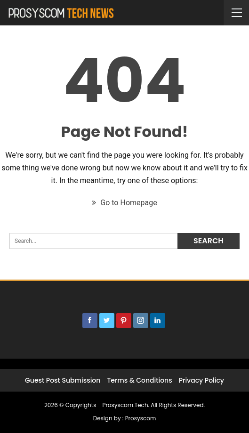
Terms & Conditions (139, 380)
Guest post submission (62, 380)
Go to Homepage (124, 202)
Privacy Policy (201, 380)
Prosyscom (140, 418)
